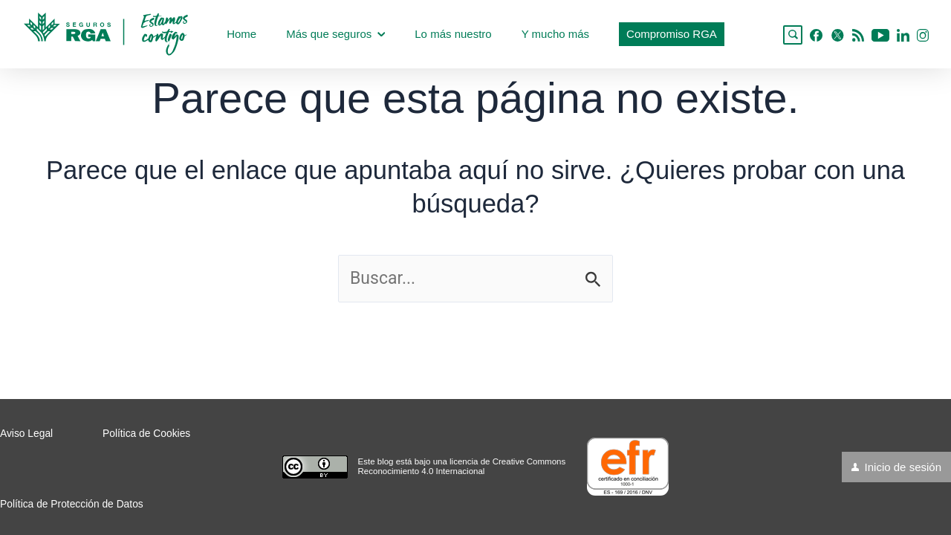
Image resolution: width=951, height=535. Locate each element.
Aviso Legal (26, 433)
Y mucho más (555, 33)
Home (241, 33)
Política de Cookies (146, 433)
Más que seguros (335, 33)
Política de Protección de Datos (71, 504)
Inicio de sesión (903, 467)
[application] (381, 34)
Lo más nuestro (453, 33)
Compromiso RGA (671, 33)
